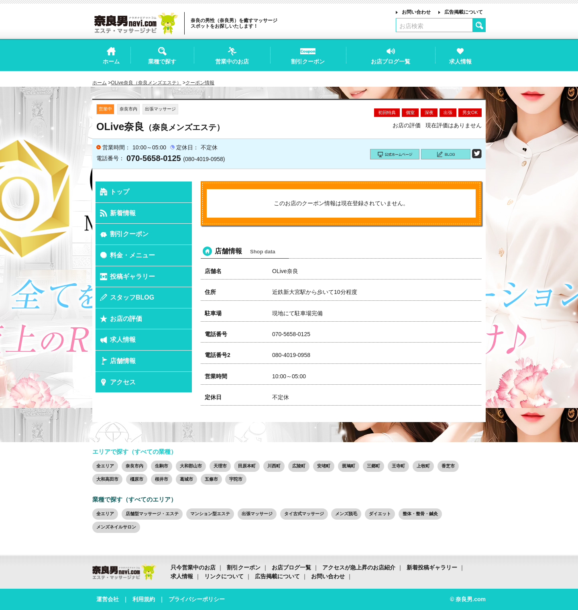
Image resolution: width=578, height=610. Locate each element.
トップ (119, 191)
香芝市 (448, 465)
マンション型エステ (210, 513)
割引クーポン (129, 234)
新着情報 (123, 213)
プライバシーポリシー (197, 599)
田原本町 (247, 465)
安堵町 (323, 465)
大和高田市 (107, 479)
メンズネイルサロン (116, 526)
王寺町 (398, 465)
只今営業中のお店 (193, 567)
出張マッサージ (257, 513)
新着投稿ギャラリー (432, 567)
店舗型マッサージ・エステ (152, 513)
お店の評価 (126, 318)
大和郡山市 (191, 465)
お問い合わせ (416, 12)
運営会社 (107, 599)
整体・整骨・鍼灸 (420, 513)
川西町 (274, 465)
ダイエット (380, 513)
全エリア (105, 465)
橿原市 (136, 479)
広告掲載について (463, 12)
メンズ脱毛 (346, 513)
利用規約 (143, 599)
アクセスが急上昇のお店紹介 (358, 567)
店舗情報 (123, 360)
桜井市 (161, 479)
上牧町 (423, 465)
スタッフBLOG (132, 297)
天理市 (220, 465)
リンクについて (224, 576)
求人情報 (123, 339)
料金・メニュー (132, 255)
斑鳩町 (348, 465)
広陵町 (298, 465)
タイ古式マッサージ (304, 513)
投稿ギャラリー (132, 276)
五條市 (211, 479)
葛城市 (186, 479)
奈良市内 (134, 465)
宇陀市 (235, 479)
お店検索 (411, 26)
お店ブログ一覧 (291, 567)
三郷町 (373, 465)
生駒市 (161, 465)
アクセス (123, 382)
